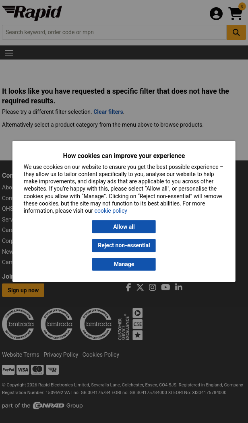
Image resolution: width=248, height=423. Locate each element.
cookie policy (111, 210)
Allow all (123, 227)
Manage (124, 264)
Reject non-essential (124, 245)
